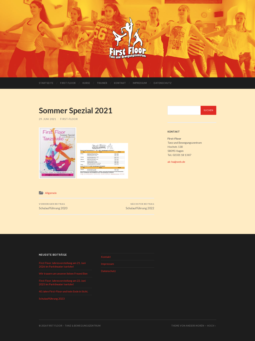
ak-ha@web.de (176, 161)
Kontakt (120, 83)
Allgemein (51, 192)
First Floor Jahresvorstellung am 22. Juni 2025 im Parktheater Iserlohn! (62, 282)
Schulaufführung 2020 (53, 206)
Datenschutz (163, 83)
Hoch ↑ (211, 325)
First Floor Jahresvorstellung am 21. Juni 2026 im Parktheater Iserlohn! (62, 264)
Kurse (86, 83)
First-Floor (69, 119)
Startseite (46, 83)
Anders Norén (195, 325)
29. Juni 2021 (47, 119)
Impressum (140, 83)
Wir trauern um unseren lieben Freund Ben (63, 273)
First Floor (68, 83)
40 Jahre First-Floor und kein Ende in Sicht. (63, 291)
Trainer (102, 83)
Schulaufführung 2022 (140, 206)
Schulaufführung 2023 (51, 298)
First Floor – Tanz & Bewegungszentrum (74, 325)
